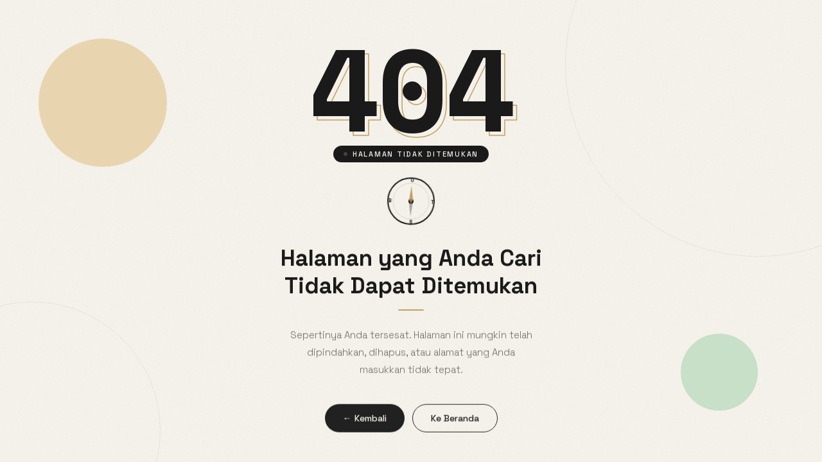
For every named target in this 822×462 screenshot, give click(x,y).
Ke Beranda (455, 421)
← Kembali (365, 421)
